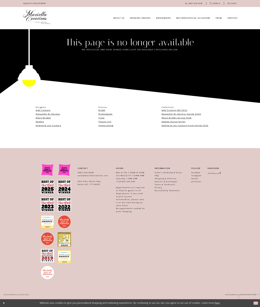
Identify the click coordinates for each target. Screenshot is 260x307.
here (217, 303)
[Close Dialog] (5, 303)
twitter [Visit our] (191, 179)
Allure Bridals (43, 118)
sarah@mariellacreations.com (89, 176)
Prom (101, 118)
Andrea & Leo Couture (48, 125)
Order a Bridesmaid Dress (164, 173)
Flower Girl (104, 122)
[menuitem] (35, 3)
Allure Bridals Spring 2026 (177, 118)
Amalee (40, 122)
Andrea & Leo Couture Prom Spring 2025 (185, 125)
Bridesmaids (105, 114)
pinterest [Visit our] (192, 182)
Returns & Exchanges (162, 182)
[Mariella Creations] (36, 17)
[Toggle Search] (215, 3)
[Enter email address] (214, 173)
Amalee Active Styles (174, 122)
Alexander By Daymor (48, 114)
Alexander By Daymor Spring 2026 (181, 114)
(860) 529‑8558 (82, 173)
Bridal (101, 110)
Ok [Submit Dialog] (254, 303)
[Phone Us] (194, 3)
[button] (232, 3)
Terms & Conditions (161, 185)
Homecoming (105, 125)
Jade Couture (43, 110)
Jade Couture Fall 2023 (174, 110)
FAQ (153, 176)
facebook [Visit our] (192, 173)
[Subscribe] (222, 173)
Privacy (155, 188)
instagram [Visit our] (193, 176)
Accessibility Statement (163, 191)
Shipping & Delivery (162, 179)
